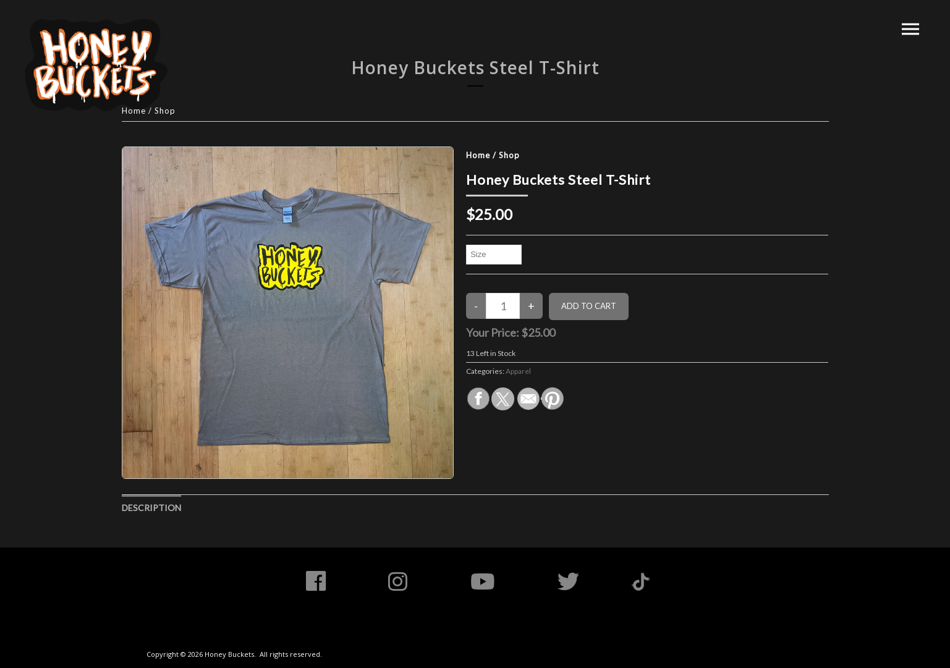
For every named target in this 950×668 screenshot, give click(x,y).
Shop (509, 155)
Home (478, 155)
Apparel (518, 371)
